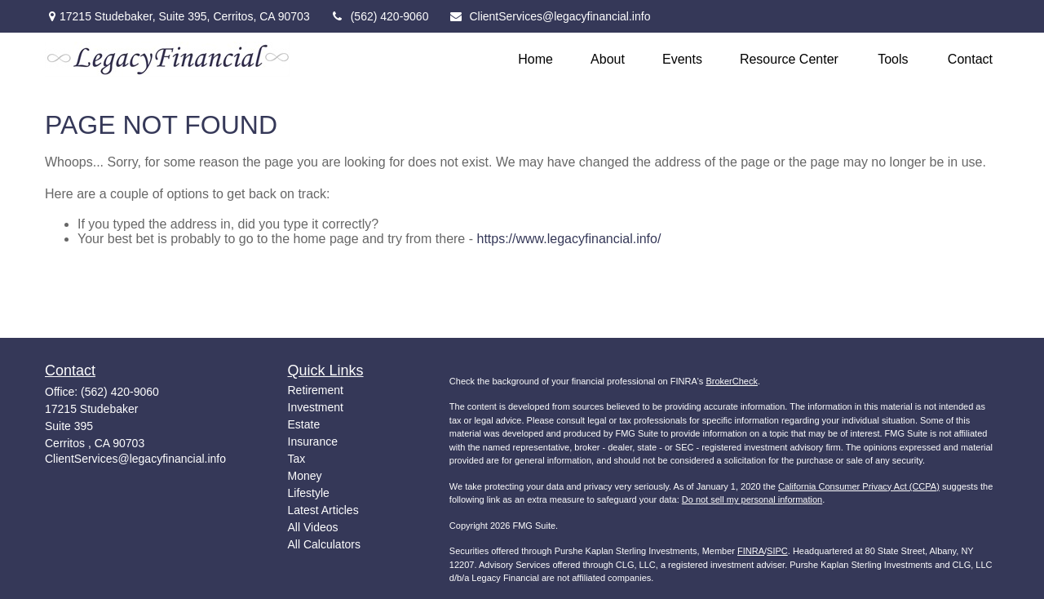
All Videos (313, 527)
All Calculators (324, 544)
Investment (315, 407)
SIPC (777, 551)
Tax (297, 458)
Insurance (313, 441)
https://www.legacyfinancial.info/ (568, 239)
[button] (535, 59)
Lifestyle (309, 492)
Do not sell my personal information (752, 499)
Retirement (315, 390)
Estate (304, 424)
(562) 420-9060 (379, 16)
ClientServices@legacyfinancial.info (549, 16)
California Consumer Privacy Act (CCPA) (859, 486)
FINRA (750, 551)
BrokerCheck (732, 381)
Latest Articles (323, 510)
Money (305, 475)
